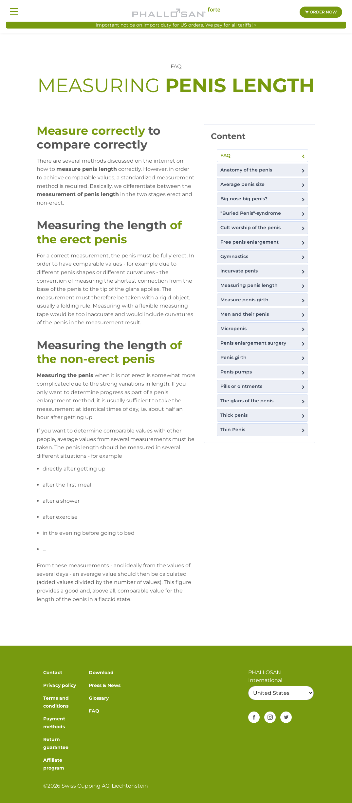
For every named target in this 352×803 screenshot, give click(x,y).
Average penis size (263, 184)
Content (228, 136)
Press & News (104, 685)
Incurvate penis (263, 271)
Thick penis (263, 415)
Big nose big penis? (263, 198)
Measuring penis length (263, 285)
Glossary (99, 698)
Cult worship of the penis (263, 227)
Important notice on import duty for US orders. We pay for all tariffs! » (176, 25)
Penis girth (263, 357)
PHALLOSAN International (265, 676)
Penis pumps (263, 372)
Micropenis (263, 328)
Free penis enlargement (263, 242)
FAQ (263, 155)
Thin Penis (263, 429)
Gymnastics (263, 256)
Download (101, 672)
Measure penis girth (263, 299)
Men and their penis (263, 314)
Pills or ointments (263, 386)
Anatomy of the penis (263, 170)
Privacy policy (59, 685)
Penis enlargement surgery (263, 343)
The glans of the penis (263, 400)
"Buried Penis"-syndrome (263, 213)
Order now (321, 12)
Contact (52, 672)
